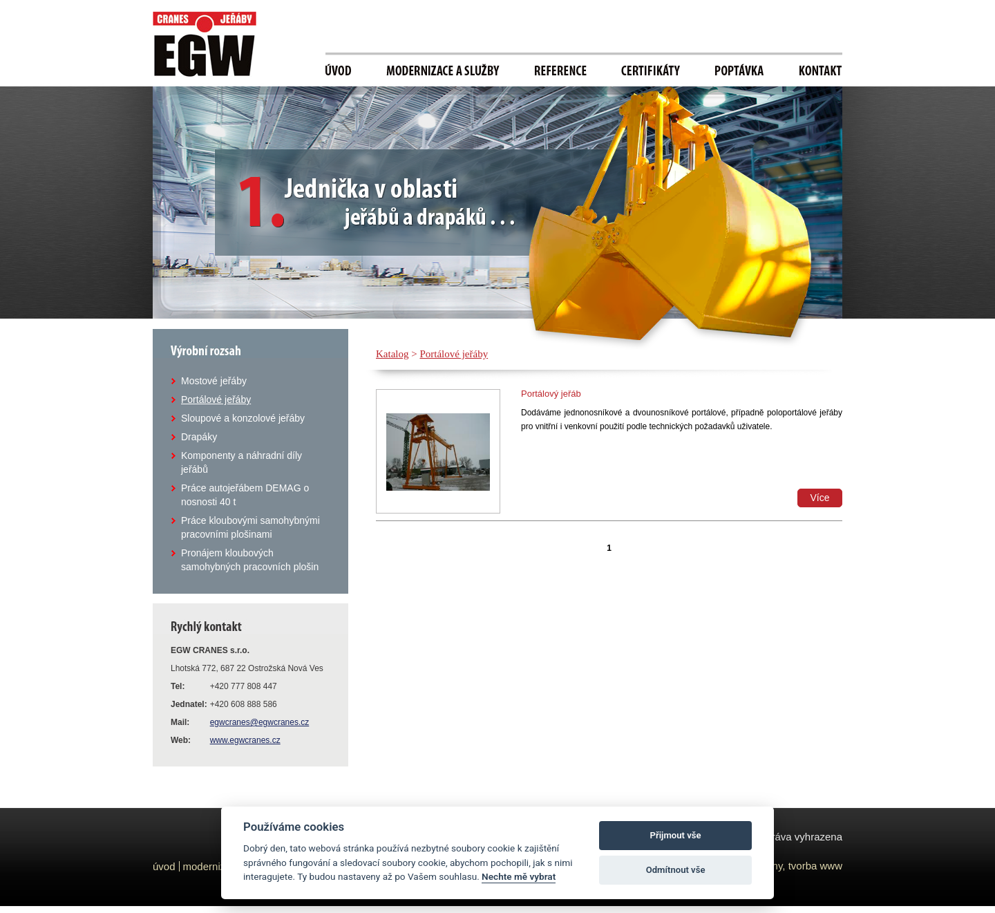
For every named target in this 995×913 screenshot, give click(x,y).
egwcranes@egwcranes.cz (260, 722)
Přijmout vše (675, 835)
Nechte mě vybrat (519, 876)
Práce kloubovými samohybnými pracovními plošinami (250, 527)
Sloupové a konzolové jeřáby (243, 418)
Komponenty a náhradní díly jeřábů (241, 462)
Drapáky (199, 436)
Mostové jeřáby (214, 380)
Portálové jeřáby (216, 399)
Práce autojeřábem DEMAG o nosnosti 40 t (245, 494)
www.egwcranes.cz (245, 740)
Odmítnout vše (675, 870)
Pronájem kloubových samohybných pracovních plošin (250, 559)
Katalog (392, 353)
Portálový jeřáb (551, 393)
